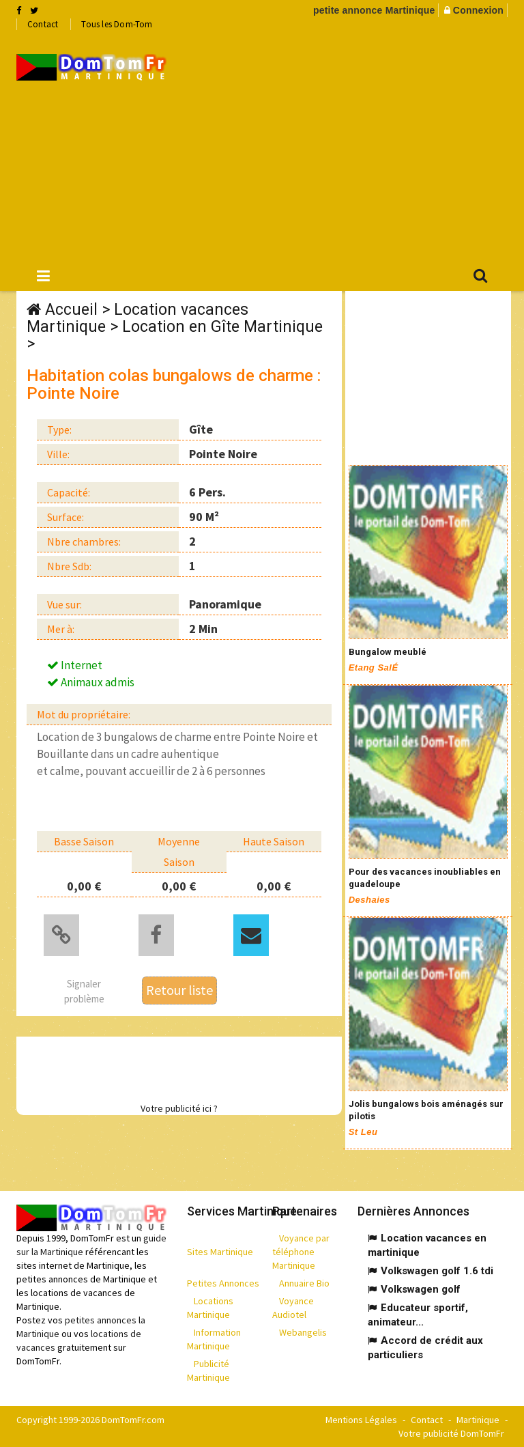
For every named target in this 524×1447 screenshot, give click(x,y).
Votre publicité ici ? (179, 1108)
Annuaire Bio (304, 1283)
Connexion (478, 10)
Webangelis (303, 1332)
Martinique (477, 1420)
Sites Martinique (220, 1252)
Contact (42, 24)
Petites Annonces (223, 1283)
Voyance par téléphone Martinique (301, 1252)
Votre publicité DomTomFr (451, 1433)
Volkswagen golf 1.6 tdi (437, 1271)
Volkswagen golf (421, 1289)
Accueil (71, 309)
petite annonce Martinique (374, 10)
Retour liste (179, 989)
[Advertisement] (355, 144)
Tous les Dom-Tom (116, 24)
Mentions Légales (361, 1420)
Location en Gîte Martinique (222, 327)
